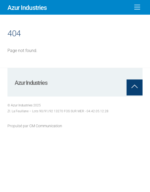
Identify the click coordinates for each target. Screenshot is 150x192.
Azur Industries (22, 105)
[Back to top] (135, 87)
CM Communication (45, 126)
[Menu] (137, 7)
